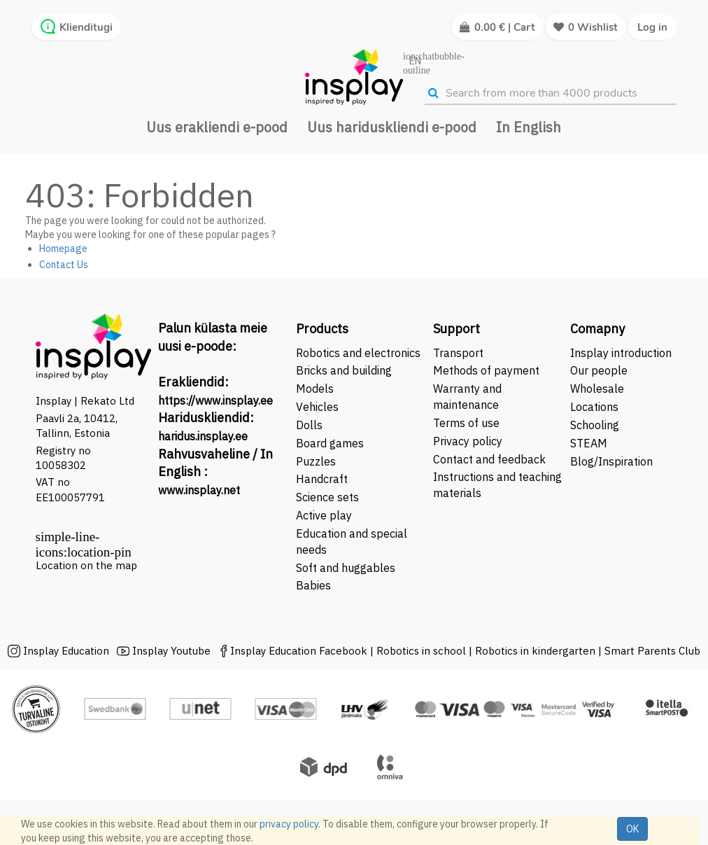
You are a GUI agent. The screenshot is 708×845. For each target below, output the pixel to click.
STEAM (588, 443)
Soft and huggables (345, 568)
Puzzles (316, 461)
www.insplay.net (199, 490)
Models (315, 389)
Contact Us (63, 264)
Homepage (63, 248)
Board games (330, 443)
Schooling (594, 425)
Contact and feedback (489, 459)
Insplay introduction (621, 353)
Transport (458, 353)
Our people (599, 370)
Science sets (329, 497)
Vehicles (317, 407)
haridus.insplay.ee (203, 436)
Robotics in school (421, 650)
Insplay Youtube (171, 650)
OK (632, 829)
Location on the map (86, 565)
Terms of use (466, 423)
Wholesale (597, 389)
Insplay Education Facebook (298, 650)
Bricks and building (344, 370)
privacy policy (289, 824)
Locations (594, 407)
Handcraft (322, 479)
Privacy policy (467, 441)
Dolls (309, 425)
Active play (324, 515)
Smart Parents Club (652, 650)
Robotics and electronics (358, 353)
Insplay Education (66, 650)
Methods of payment (486, 370)
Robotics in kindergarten (536, 650)
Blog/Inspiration (611, 461)
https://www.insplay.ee (215, 400)
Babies (313, 585)
